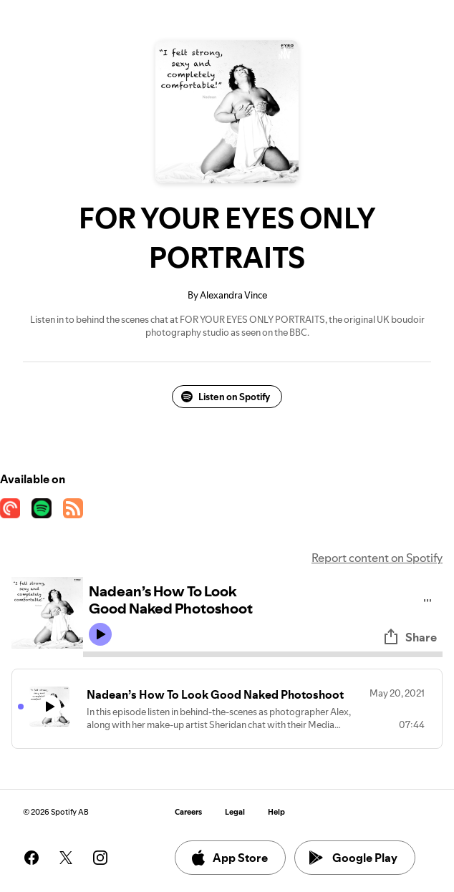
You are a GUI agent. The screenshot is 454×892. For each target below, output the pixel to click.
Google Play (353, 858)
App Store (229, 857)
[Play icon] (100, 634)
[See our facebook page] (31, 857)
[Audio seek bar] (263, 654)
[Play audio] (428, 598)
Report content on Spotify (377, 558)
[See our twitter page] (65, 857)
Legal (235, 812)
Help (276, 812)
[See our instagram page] (100, 857)
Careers (188, 812)
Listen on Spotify (225, 396)
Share (409, 637)
